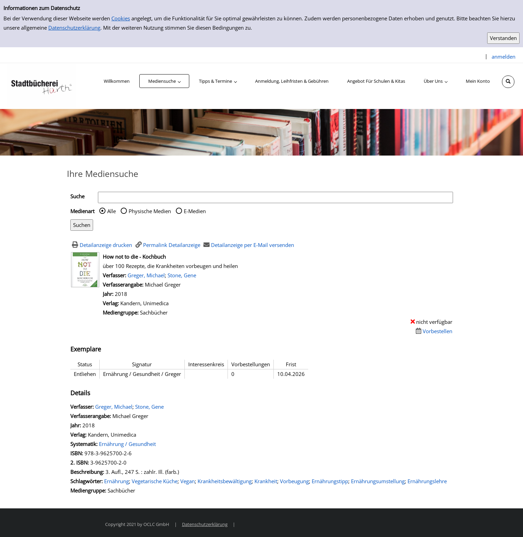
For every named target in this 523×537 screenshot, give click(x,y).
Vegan (187, 481)
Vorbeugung (294, 481)
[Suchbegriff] (275, 197)
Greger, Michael (146, 275)
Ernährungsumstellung (378, 481)
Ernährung (116, 481)
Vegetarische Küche (155, 481)
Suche (77, 196)
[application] (164, 81)
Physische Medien (150, 211)
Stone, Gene (182, 275)
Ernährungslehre (427, 481)
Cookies (120, 18)
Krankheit (265, 481)
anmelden (503, 56)
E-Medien (195, 211)
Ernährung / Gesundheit (127, 443)
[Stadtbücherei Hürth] (41, 85)
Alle (111, 211)
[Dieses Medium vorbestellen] (433, 331)
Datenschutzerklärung (74, 27)
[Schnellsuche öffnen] (508, 82)
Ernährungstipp (330, 481)
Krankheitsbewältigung (225, 481)
